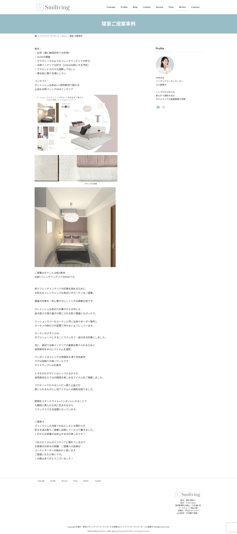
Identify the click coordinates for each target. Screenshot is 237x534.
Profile (53, 481)
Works (86, 481)
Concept (40, 481)
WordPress (102, 531)
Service (65, 481)
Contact (98, 481)
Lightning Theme (118, 531)
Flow (75, 481)
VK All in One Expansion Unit (138, 531)
